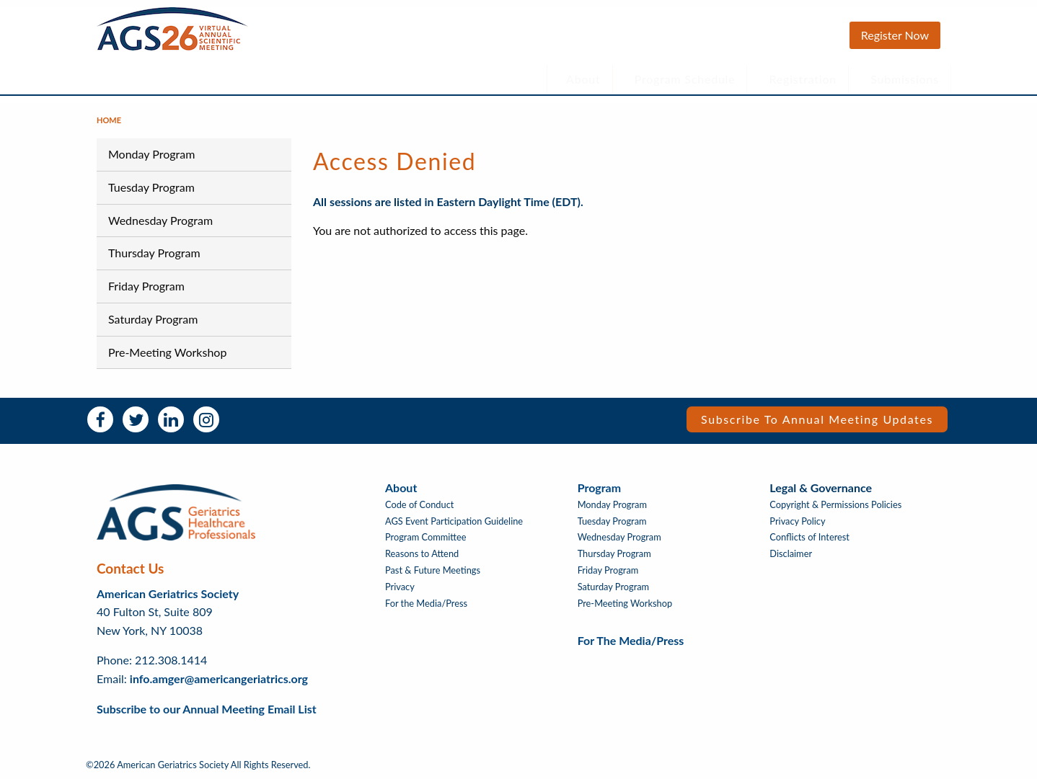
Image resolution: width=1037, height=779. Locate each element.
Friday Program (146, 286)
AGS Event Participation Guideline (454, 521)
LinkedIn (170, 419)
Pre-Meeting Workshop (167, 352)
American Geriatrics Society (168, 593)
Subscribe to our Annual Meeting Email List (207, 709)
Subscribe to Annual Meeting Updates (817, 419)
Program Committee (426, 537)
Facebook (100, 419)
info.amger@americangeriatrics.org (219, 678)
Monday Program (151, 154)
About (583, 79)
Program (599, 487)
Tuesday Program (151, 187)
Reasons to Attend (422, 553)
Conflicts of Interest (809, 537)
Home (109, 120)
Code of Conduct (419, 504)
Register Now (895, 35)
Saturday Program (153, 319)
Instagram (206, 419)
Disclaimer (790, 553)
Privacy (400, 587)
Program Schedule (685, 79)
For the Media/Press (426, 603)
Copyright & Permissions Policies (835, 504)
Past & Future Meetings (432, 570)
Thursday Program (154, 252)
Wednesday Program (160, 220)
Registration (803, 79)
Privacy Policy (797, 521)
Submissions (904, 79)
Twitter (135, 419)
